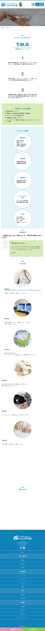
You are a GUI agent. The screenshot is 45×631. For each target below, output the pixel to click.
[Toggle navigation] (42, 4)
